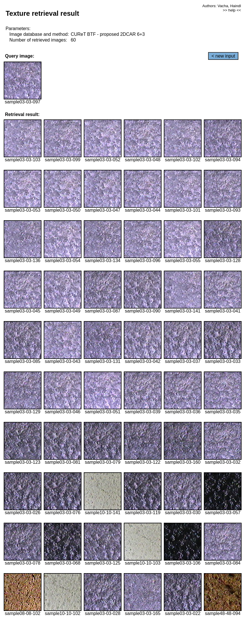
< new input (223, 56)
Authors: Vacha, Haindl (221, 6)
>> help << (232, 10)
